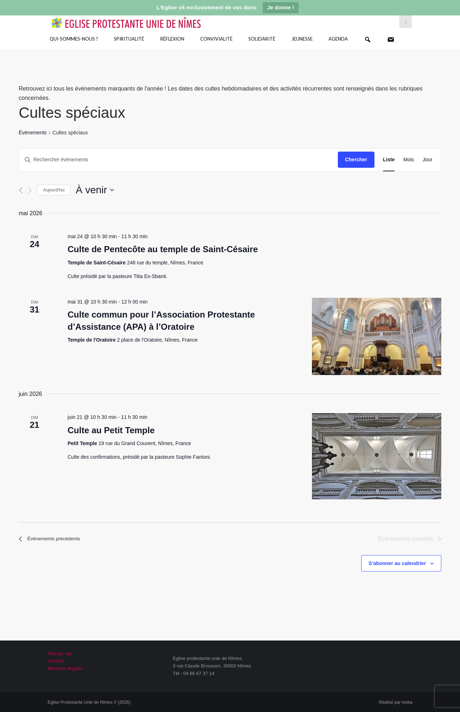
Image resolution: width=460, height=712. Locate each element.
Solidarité (261, 39)
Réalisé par (395, 702)
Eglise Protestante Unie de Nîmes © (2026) (89, 702)
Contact (56, 661)
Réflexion (172, 39)
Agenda (338, 39)
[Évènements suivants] (30, 190)
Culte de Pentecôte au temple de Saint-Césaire (163, 249)
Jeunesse (302, 39)
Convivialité (216, 39)
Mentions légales (65, 668)
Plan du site (60, 653)
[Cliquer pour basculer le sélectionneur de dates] (95, 190)
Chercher (356, 159)
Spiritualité (129, 39)
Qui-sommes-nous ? (74, 39)
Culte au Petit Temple (111, 430)
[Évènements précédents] (21, 190)
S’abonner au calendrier (397, 563)
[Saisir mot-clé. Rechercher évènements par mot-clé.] (178, 159)
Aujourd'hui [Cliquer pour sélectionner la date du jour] (54, 190)
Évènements (33, 132)
